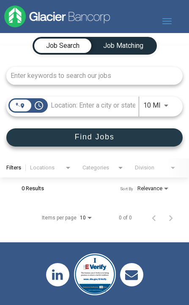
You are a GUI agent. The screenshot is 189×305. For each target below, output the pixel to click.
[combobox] (90, 76)
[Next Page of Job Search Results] (170, 217)
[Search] (94, 137)
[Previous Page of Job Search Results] (153, 217)
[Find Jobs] (94, 137)
